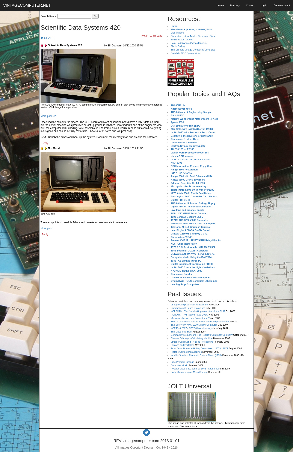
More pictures (48, 116)
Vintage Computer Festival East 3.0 (189, 304)
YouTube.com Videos (182, 39)
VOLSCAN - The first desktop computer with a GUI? (198, 311)
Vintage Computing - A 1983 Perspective (192, 341)
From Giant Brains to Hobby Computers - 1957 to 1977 (199, 348)
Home (220, 5)
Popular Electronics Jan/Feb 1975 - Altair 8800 (195, 368)
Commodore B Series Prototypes (188, 308)
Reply (45, 143)
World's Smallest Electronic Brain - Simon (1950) (196, 355)
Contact (250, 5)
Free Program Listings (182, 362)
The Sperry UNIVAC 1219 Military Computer (194, 324)
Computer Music (179, 365)
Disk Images (177, 32)
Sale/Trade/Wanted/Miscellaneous (189, 43)
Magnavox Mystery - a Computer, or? (190, 318)
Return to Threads (152, 35)
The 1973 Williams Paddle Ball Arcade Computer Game (200, 321)
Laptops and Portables (182, 345)
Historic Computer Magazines (186, 352)
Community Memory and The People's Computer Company (202, 335)
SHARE (47, 38)
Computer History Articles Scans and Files (193, 36)
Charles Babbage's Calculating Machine (192, 338)
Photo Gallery (178, 46)
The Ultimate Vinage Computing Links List (193, 49)
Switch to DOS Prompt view (185, 53)
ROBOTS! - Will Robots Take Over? (189, 314)
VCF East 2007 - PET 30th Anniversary (191, 328)
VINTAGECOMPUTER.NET (27, 5)
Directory (235, 5)
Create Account (282, 5)
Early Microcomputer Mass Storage (189, 372)
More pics (46, 228)
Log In (264, 5)
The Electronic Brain (181, 331)
